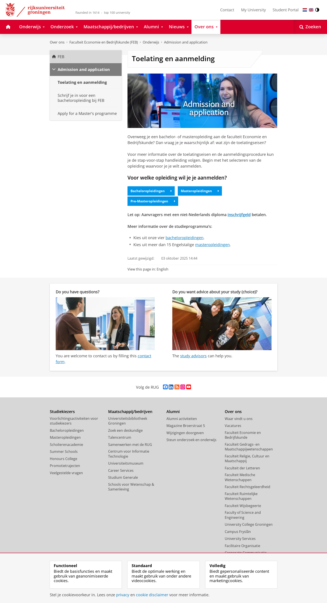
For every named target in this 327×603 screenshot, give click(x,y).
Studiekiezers (62, 412)
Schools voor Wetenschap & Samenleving (131, 487)
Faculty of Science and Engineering (243, 516)
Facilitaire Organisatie (242, 546)
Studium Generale (123, 478)
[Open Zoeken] (310, 27)
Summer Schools (64, 452)
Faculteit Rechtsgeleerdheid (247, 487)
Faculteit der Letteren (242, 468)
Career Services (121, 471)
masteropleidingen (212, 245)
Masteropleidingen (203, 191)
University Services (240, 539)
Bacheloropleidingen (152, 191)
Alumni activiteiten (181, 419)
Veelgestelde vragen (66, 473)
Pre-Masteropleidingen (154, 201)
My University (253, 9)
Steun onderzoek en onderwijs (191, 440)
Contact (227, 9)
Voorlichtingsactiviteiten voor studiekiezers (74, 421)
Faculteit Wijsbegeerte (243, 506)
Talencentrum (119, 438)
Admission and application (84, 69)
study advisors (193, 356)
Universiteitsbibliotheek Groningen (127, 421)
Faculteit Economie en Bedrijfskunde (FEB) (103, 42)
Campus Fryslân (238, 532)
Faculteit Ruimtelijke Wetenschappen (241, 497)
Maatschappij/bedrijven (130, 412)
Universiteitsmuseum (125, 464)
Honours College (63, 459)
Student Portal (286, 9)
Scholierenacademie (66, 445)
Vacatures (233, 426)
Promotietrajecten (65, 466)
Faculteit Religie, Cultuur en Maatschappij (247, 459)
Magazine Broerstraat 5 (185, 426)
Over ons (57, 42)
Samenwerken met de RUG (130, 445)
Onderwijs (151, 42)
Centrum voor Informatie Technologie (128, 454)
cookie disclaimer (152, 594)
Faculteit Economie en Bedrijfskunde (243, 435)
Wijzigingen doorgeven (185, 433)
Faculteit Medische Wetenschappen (240, 478)
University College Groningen (249, 525)
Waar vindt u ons (239, 419)
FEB (61, 56)
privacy (122, 594)
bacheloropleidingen (184, 238)
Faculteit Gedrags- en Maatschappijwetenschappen (249, 447)
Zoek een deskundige (125, 430)
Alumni (173, 412)
